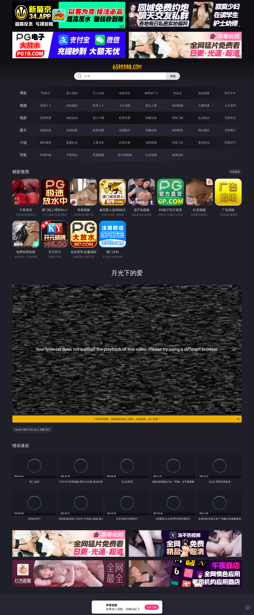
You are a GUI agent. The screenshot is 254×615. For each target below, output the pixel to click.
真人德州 (72, 93)
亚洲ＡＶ (45, 105)
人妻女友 (98, 142)
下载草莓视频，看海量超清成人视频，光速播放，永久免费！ (167, 419)
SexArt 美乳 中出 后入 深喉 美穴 (32, 429)
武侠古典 (124, 142)
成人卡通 (98, 118)
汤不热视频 (125, 155)
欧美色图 (98, 130)
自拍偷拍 (72, 105)
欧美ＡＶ (98, 105)
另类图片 (230, 130)
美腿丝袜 (151, 130)
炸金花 (177, 93)
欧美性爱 (124, 118)
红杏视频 (151, 155)
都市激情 (45, 142)
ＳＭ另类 (230, 105)
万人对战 (98, 93)
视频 (23, 105)
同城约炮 (45, 155)
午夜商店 (72, 155)
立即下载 (152, 607)
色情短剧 (177, 155)
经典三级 (177, 118)
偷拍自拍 (72, 118)
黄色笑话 (204, 142)
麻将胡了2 (151, 93)
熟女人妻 (151, 105)
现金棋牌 (204, 93)
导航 (23, 154)
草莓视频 (98, 155)
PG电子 (45, 93)
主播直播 (204, 105)
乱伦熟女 (204, 118)
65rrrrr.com (127, 67)
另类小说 (177, 142)
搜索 (173, 76)
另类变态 (230, 118)
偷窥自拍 (45, 130)
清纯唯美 (177, 130)
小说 (23, 142)
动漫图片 (124, 130)
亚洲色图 (72, 130)
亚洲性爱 (45, 118)
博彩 (23, 93)
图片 (23, 130)
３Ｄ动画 (124, 105)
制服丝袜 (151, 118)
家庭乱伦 (72, 142)
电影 (23, 117)
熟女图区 (204, 130)
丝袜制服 (177, 105)
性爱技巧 (230, 142)
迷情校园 (151, 142)
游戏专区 (124, 93)
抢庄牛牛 (230, 93)
